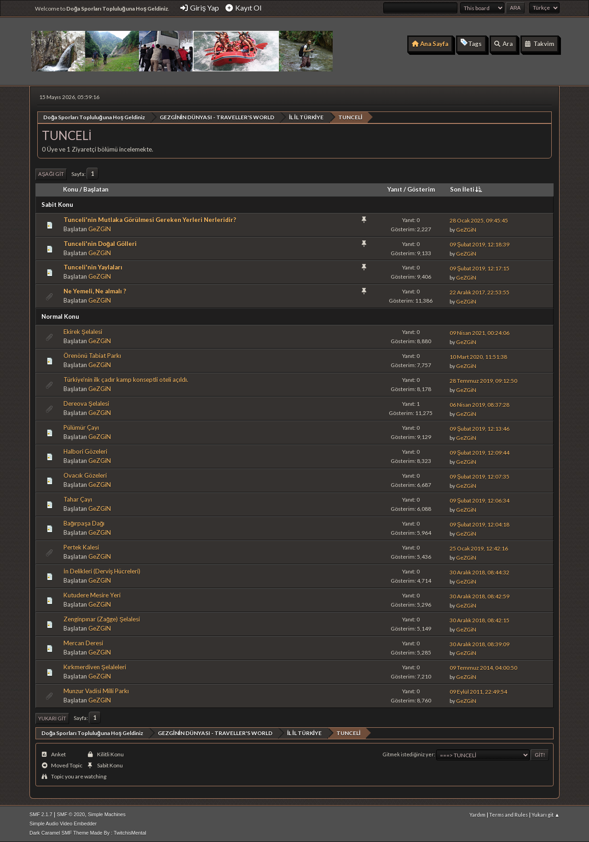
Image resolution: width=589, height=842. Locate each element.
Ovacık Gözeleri (85, 475)
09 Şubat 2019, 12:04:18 (479, 523)
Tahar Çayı (78, 499)
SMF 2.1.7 (40, 814)
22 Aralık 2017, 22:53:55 (479, 291)
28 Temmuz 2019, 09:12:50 (483, 380)
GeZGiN (99, 228)
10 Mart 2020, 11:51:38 (478, 356)
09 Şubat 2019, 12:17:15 (479, 267)
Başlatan (96, 189)
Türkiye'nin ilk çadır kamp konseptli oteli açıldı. (126, 379)
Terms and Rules (508, 814)
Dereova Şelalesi (86, 403)
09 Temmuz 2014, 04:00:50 (483, 667)
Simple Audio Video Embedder (63, 823)
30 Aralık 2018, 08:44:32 (479, 571)
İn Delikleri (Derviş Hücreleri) (102, 571)
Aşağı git (51, 174)
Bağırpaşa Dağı (84, 523)
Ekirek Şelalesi (83, 331)
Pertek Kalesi (81, 547)
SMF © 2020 (71, 814)
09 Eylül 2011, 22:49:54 (478, 691)
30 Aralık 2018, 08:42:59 (479, 595)
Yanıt (394, 189)
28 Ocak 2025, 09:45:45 (479, 220)
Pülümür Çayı (81, 427)
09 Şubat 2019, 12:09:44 (479, 452)
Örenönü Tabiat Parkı (92, 355)
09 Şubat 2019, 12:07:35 (479, 476)
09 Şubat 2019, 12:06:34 (479, 500)
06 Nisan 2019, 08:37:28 (479, 404)
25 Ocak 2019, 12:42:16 (479, 547)
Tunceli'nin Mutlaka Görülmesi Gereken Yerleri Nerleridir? (150, 219)
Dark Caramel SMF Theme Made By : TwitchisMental (87, 832)
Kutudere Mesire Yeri (92, 595)
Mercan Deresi (83, 643)
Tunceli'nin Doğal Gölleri (100, 243)
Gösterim (421, 189)
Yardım (477, 814)
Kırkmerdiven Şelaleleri (95, 666)
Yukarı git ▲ (545, 814)
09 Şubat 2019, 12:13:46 (479, 428)
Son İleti (467, 189)
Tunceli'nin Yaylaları (93, 267)
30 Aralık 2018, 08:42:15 (479, 619)
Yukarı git (52, 718)
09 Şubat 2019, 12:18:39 (479, 244)
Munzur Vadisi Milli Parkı (96, 690)
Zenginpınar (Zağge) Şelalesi (102, 619)
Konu (70, 189)
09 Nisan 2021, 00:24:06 (479, 332)
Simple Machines (107, 814)
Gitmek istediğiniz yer (408, 754)
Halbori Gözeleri (85, 451)
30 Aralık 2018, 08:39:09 (479, 643)
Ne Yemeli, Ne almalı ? (95, 291)
